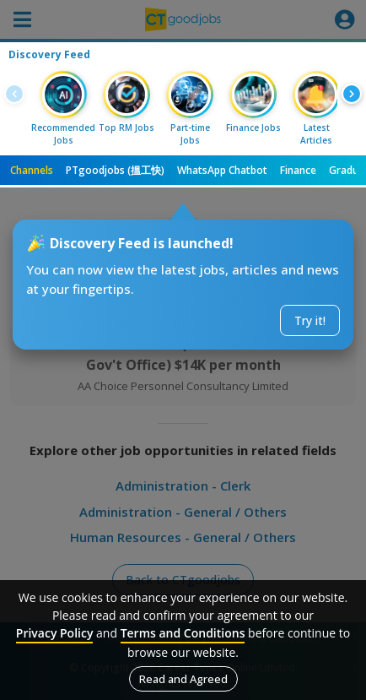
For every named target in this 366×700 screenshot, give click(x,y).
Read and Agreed (183, 678)
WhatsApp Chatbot (222, 170)
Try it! (310, 320)
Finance (298, 170)
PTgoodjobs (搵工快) (115, 170)
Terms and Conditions (183, 633)
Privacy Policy (55, 633)
